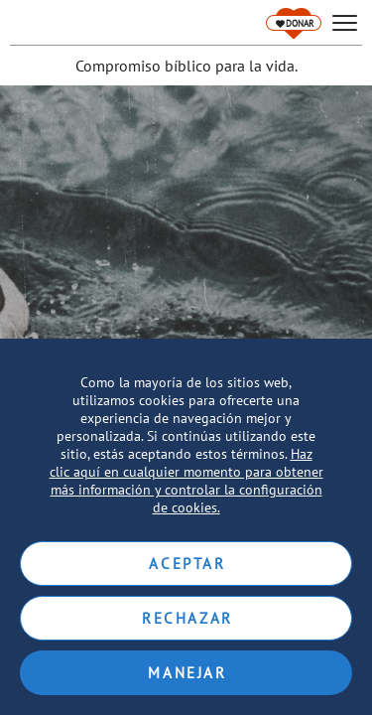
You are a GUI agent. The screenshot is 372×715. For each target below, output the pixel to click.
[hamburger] (344, 23)
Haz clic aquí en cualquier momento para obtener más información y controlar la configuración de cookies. (186, 480)
